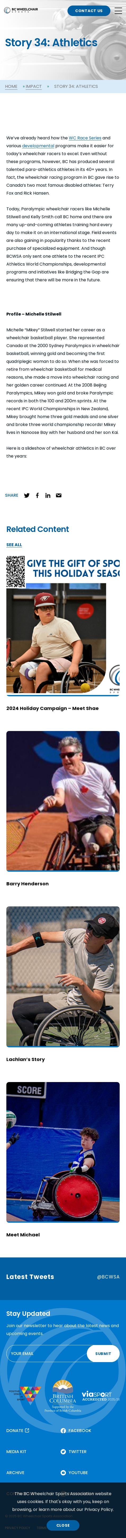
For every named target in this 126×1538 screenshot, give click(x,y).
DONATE (14, 1431)
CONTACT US (89, 10)
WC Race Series (85, 138)
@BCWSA (108, 1277)
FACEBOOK (80, 1431)
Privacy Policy (98, 1509)
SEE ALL (14, 544)
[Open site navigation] (118, 11)
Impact (34, 86)
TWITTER (78, 1452)
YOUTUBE (78, 1473)
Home (11, 86)
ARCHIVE (15, 1473)
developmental (38, 146)
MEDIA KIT (16, 1452)
